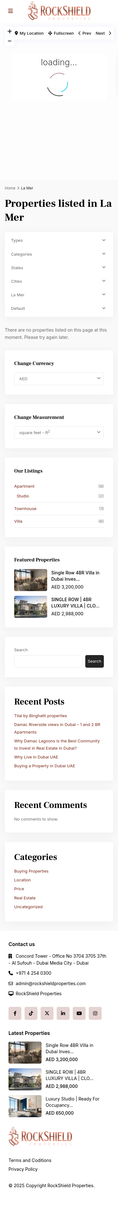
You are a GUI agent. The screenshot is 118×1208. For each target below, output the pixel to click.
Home (10, 188)
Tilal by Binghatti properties (40, 715)
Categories (21, 254)
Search (21, 649)
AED (23, 378)
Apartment (24, 486)
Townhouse (25, 508)
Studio (23, 495)
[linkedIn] (63, 1013)
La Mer (18, 294)
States (17, 267)
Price (19, 888)
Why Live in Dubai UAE (36, 756)
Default (18, 308)
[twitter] (47, 1013)
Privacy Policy (23, 1169)
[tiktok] (31, 1013)
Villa (18, 521)
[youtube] (79, 1013)
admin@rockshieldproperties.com (51, 983)
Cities (16, 281)
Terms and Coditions (29, 1160)
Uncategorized (28, 906)
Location (22, 879)
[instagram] (95, 1013)
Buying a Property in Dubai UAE (44, 765)
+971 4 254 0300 (33, 973)
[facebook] (14, 1013)
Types (17, 240)
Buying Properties (31, 871)
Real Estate (25, 897)
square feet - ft (34, 432)
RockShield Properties (39, 993)
